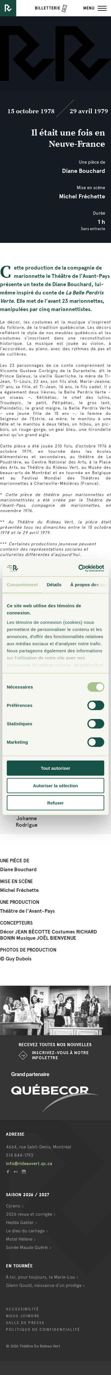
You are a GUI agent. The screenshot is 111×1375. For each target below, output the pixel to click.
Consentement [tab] (22, 584)
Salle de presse (25, 1322)
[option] (55, 1010)
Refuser (55, 802)
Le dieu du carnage (25, 1231)
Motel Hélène (19, 1239)
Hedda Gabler (20, 1222)
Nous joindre (23, 1316)
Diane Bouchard (83, 170)
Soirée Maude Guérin (27, 1247)
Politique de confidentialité (43, 1329)
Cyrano (13, 1206)
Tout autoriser (55, 768)
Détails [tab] (54, 584)
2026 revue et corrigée (29, 1214)
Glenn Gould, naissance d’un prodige (43, 1285)
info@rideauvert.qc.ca (29, 1163)
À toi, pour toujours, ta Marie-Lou (40, 1277)
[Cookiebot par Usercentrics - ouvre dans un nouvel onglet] (79, 568)
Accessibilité (22, 1309)
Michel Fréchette (82, 196)
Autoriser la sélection (55, 785)
